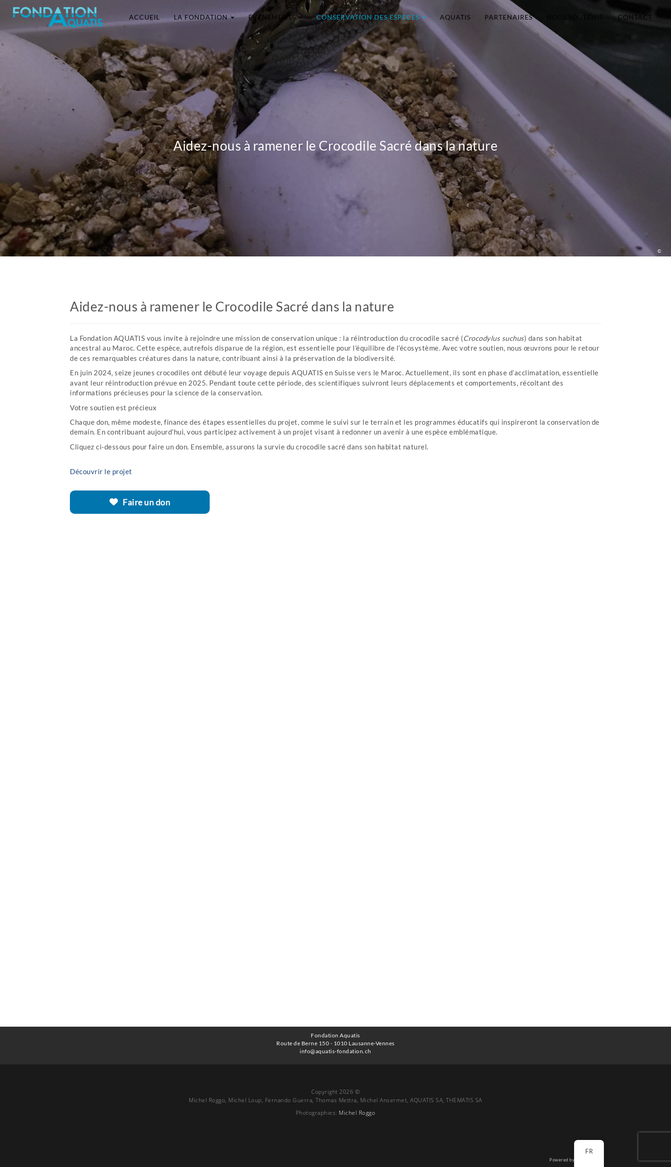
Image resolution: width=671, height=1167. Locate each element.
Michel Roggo (357, 1113)
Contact (635, 17)
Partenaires (509, 17)
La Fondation (204, 17)
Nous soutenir (575, 17)
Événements (275, 17)
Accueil (144, 17)
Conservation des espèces (371, 17)
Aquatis (455, 17)
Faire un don (140, 502)
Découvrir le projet (101, 471)
